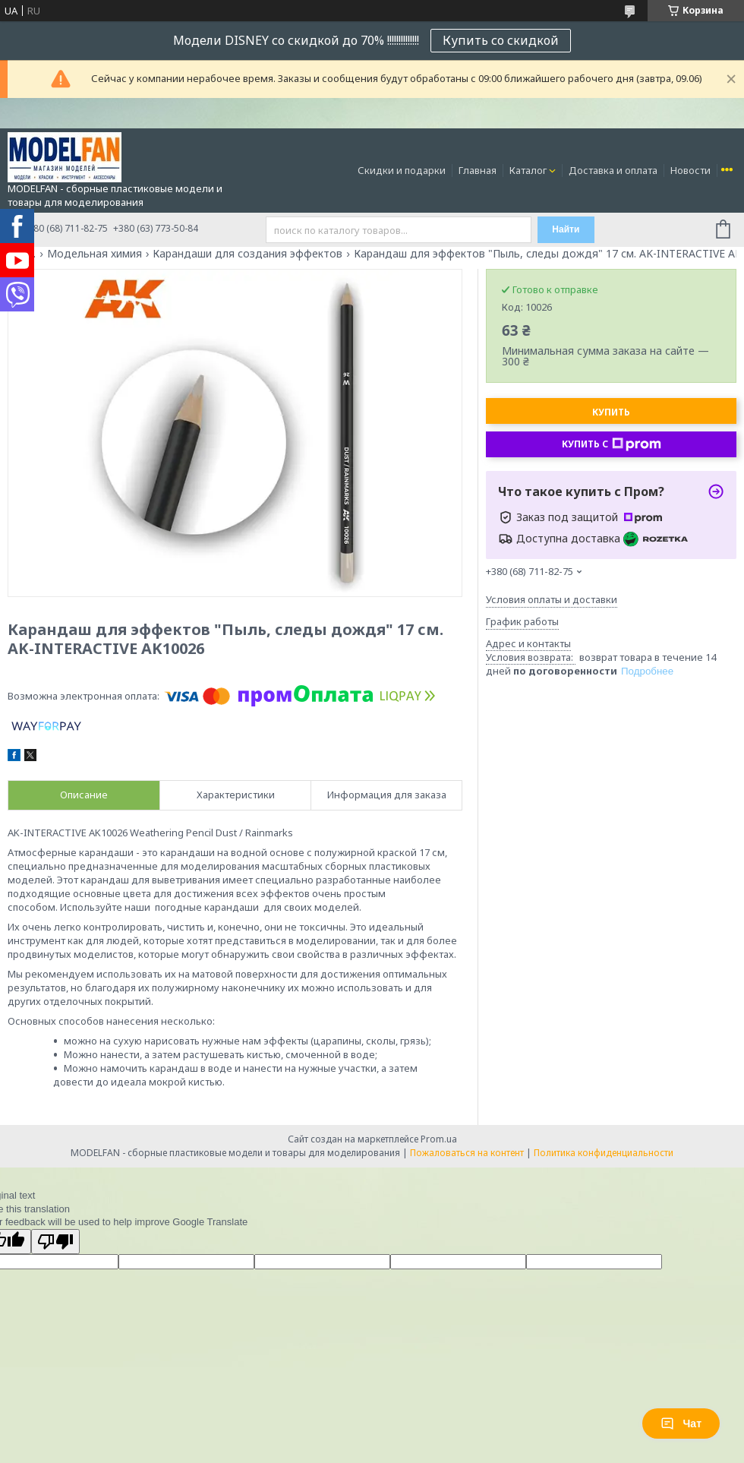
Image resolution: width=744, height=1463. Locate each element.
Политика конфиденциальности (603, 1152)
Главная (478, 170)
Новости (690, 170)
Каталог (528, 170)
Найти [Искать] (565, 229)
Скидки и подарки (402, 170)
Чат (680, 1423)
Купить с (611, 444)
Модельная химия (94, 254)
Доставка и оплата (613, 170)
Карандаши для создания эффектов (247, 254)
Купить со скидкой (501, 40)
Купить (611, 412)
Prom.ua (439, 1139)
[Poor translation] (55, 1241)
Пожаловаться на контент (467, 1152)
